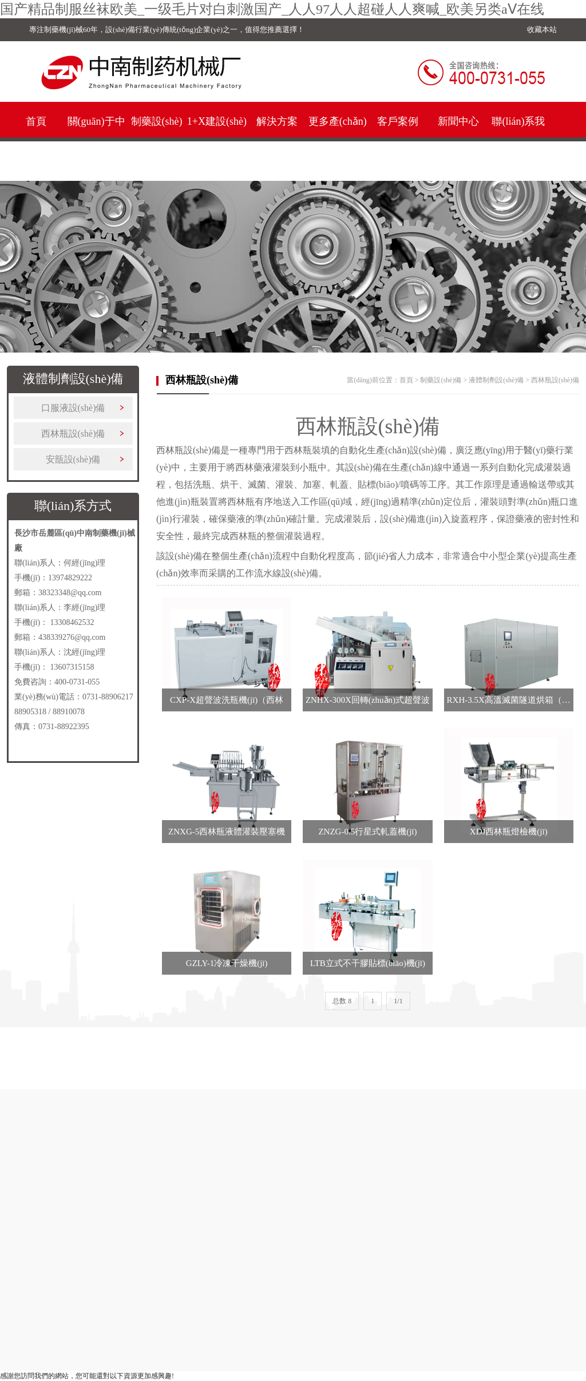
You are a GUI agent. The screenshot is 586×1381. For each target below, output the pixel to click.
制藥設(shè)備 (157, 141)
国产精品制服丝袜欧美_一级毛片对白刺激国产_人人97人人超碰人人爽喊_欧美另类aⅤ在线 (272, 9)
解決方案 (277, 121)
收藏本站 (542, 29)
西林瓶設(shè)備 (73, 433)
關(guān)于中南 (96, 141)
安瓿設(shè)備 (73, 459)
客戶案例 (397, 121)
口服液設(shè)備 (73, 408)
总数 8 (341, 1001)
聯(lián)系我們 (518, 141)
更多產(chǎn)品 (337, 141)
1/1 (398, 1001)
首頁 (36, 121)
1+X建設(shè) (217, 121)
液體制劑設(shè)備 (496, 380)
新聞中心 (458, 121)
